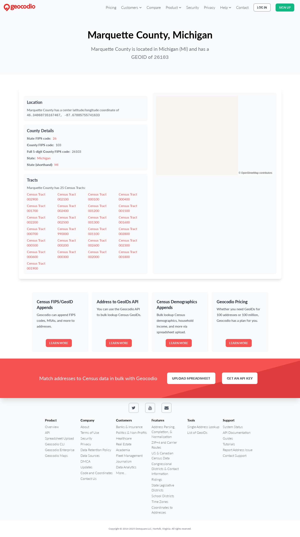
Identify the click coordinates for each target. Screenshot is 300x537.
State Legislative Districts (163, 487)
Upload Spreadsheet (191, 378)
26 (54, 138)
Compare (154, 7)
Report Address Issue (237, 450)
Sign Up (285, 7)
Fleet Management (129, 455)
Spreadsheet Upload (59, 438)
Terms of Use (89, 432)
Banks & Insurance (129, 427)
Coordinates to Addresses (162, 509)
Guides (228, 438)
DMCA (85, 461)
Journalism (124, 461)
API (47, 432)
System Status (233, 427)
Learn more (58, 343)
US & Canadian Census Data (162, 455)
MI (56, 165)
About (84, 427)
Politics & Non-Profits (131, 432)
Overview (52, 427)
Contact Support (234, 455)
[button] (131, 7)
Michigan (44, 158)
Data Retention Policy (95, 450)
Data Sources (90, 455)
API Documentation (237, 432)
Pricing (111, 7)
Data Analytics (126, 467)
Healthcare (124, 438)
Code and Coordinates (96, 473)
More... (121, 473)
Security (192, 7)
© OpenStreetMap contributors (255, 172)
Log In (262, 7)
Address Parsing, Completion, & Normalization (163, 432)
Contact (242, 7)
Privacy (209, 7)
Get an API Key (240, 378)
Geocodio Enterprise (59, 450)
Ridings (157, 479)
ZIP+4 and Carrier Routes (164, 444)
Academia (123, 450)
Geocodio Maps (56, 455)
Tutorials (229, 444)
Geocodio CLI (54, 444)
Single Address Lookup (203, 427)
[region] (214, 135)
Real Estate (123, 444)
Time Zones (160, 501)
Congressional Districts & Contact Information (165, 469)
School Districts (163, 496)
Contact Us (88, 478)
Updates (86, 467)
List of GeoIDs (197, 432)
